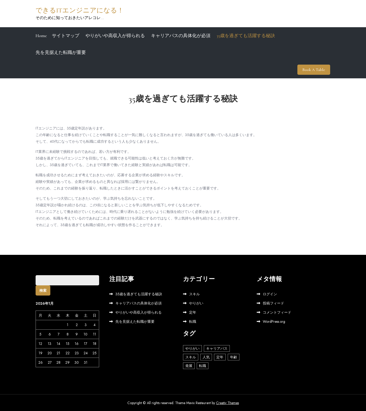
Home (41, 35)
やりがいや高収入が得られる (115, 35)
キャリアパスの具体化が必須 (180, 35)
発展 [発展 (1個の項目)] (188, 365)
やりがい (196, 302)
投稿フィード (273, 302)
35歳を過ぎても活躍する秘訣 (246, 35)
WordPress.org (274, 321)
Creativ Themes (227, 402)
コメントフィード (277, 312)
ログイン (270, 293)
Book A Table (314, 69)
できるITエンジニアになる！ (80, 10)
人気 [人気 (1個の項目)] (206, 356)
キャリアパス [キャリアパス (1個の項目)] (216, 347)
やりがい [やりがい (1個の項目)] (192, 347)
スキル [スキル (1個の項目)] (190, 356)
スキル (194, 293)
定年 (192, 312)
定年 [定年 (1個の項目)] (219, 356)
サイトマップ (65, 35)
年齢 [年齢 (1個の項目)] (233, 356)
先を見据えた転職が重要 (61, 52)
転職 (192, 321)
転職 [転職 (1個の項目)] (202, 365)
